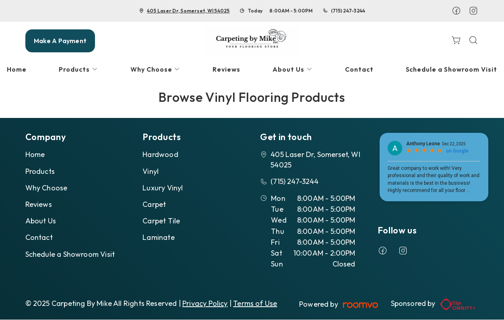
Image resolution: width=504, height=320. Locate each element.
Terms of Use (255, 303)
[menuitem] (78, 69)
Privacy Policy (205, 303)
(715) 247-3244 (348, 11)
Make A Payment (60, 41)
